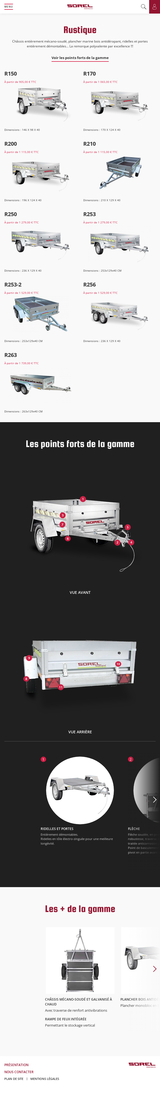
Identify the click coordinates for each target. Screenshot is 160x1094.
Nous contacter (19, 1072)
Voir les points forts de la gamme (80, 57)
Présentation (16, 1065)
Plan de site (13, 1079)
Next (144, 811)
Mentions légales (44, 1079)
